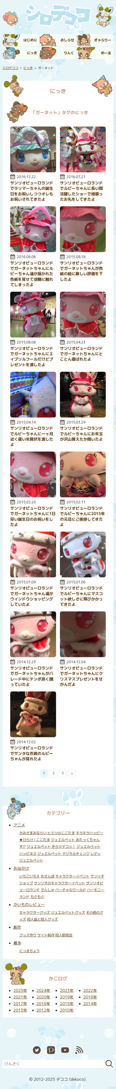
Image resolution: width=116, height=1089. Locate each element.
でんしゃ (47, 890)
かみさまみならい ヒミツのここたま (47, 833)
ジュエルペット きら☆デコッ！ (51, 846)
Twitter (37, 1050)
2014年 (90, 1003)
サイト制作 (45, 935)
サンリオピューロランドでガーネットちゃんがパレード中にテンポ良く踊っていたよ (31, 676)
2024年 (43, 990)
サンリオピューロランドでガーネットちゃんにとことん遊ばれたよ (81, 354)
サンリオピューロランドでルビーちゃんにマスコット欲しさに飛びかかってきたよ (81, 596)
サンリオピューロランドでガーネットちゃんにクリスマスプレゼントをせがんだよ (81, 676)
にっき (32, 53)
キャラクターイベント (72, 876)
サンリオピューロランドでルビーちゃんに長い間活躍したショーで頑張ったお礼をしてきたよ (81, 191)
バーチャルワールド (70, 890)
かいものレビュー (29, 904)
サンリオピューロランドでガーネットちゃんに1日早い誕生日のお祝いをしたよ (33, 516)
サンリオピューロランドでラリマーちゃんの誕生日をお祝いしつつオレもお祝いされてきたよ (31, 191)
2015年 (67, 1003)
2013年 (20, 1010)
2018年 (90, 997)
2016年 (43, 1003)
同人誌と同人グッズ (42, 919)
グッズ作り (27, 935)
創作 (17, 927)
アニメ (19, 825)
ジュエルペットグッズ (68, 912)
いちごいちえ (29, 876)
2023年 (67, 990)
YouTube (65, 1050)
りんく (69, 53)
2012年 (43, 1010)
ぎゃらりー (102, 40)
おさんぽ (47, 876)
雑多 (17, 943)
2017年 (20, 1003)
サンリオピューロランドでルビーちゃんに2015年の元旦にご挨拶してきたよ (82, 516)
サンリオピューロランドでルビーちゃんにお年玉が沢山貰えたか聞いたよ (81, 434)
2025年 (20, 990)
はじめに (30, 40)
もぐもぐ (37, 896)
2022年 (90, 990)
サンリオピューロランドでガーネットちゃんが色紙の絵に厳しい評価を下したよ (81, 271)
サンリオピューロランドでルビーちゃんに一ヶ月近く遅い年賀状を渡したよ (31, 436)
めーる (106, 53)
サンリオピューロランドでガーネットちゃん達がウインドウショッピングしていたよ (31, 596)
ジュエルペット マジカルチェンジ (63, 853)
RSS (79, 1050)
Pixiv (51, 1050)
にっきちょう (29, 951)
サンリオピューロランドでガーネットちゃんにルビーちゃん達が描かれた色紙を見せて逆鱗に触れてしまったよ (31, 274)
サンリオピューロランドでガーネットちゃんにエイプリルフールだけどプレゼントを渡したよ (31, 356)
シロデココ (10, 68)
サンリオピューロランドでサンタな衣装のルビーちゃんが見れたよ (31, 753)
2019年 (67, 997)
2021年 (20, 997)
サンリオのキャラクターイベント (59, 883)
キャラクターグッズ (34, 912)
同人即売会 (63, 935)
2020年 (43, 997)
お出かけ (21, 868)
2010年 (67, 1010)
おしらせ (67, 40)
